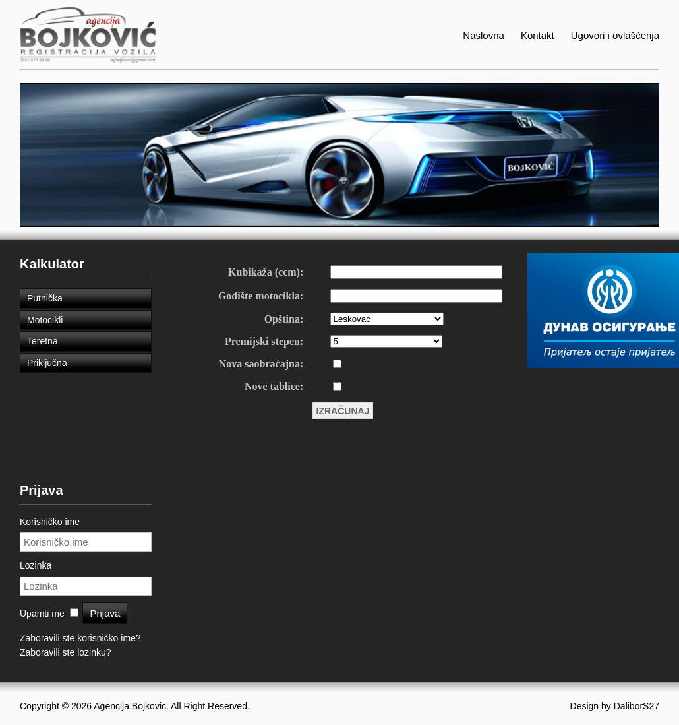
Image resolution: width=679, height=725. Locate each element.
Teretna (42, 341)
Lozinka (35, 565)
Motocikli (45, 320)
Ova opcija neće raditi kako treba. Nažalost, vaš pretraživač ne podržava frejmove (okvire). (339, 467)
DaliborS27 (636, 706)
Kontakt (537, 35)
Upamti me (42, 613)
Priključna (47, 363)
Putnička (45, 298)
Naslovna (483, 35)
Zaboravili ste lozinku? (65, 652)
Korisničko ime (50, 522)
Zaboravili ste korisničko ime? (80, 638)
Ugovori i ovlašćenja (615, 35)
